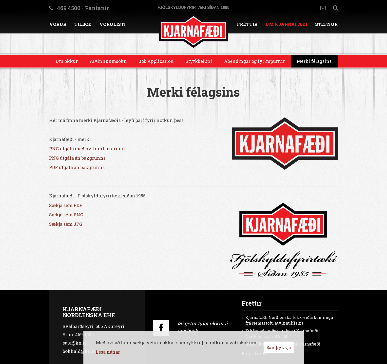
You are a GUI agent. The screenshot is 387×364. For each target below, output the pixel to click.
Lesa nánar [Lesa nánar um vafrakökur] (108, 352)
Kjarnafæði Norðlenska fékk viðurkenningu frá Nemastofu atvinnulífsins (289, 320)
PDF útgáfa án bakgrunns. (77, 167)
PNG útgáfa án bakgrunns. (78, 158)
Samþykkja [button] (279, 347)
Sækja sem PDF (65, 205)
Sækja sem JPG (65, 224)
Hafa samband (323, 8)
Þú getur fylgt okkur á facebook (202, 327)
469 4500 (68, 8)
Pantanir (97, 8)
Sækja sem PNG (66, 215)
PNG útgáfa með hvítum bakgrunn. (87, 149)
